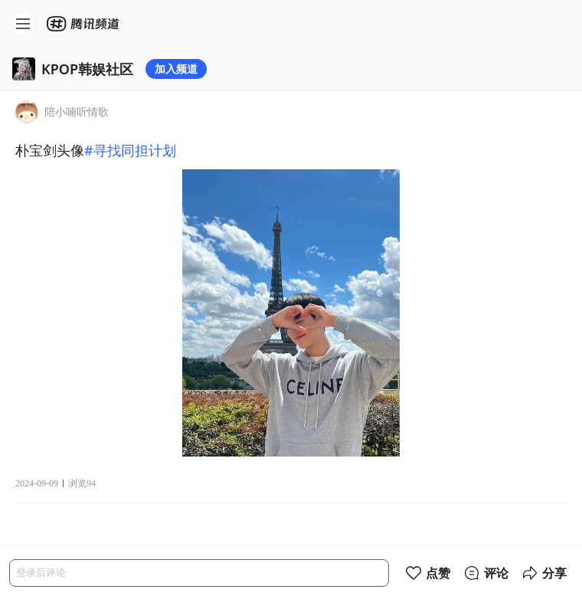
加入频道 (176, 68)
